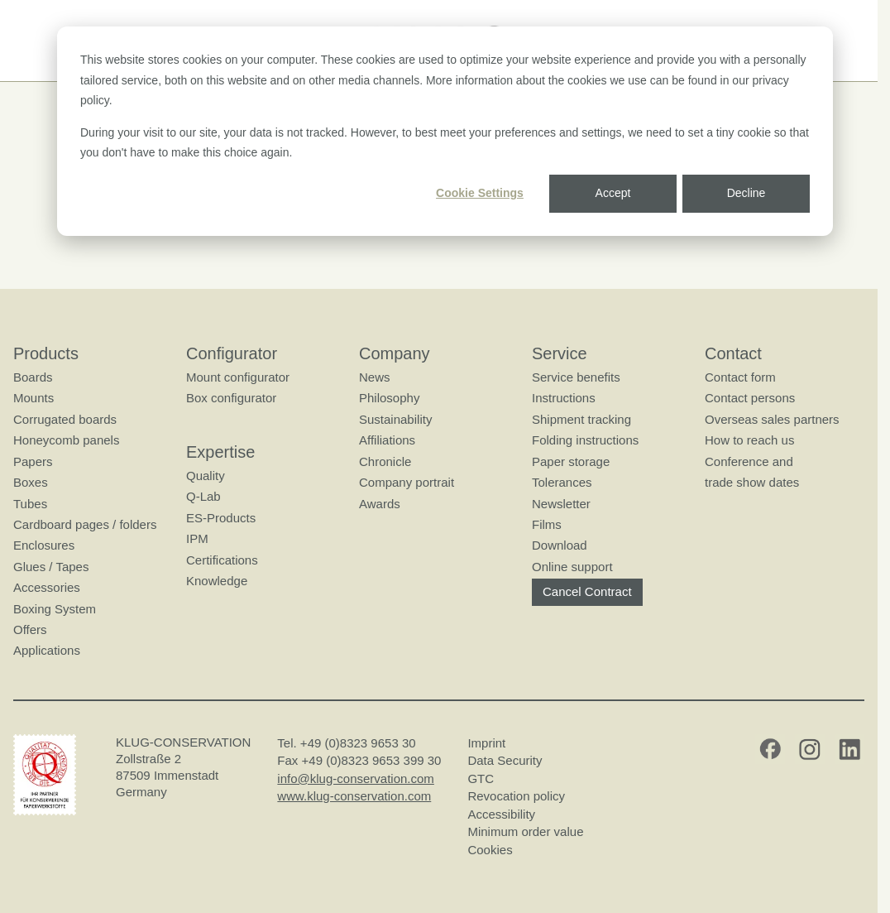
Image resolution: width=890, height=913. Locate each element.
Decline (746, 192)
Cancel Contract (587, 591)
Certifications (222, 559)
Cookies (489, 850)
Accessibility (501, 814)
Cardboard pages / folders (84, 524)
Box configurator (231, 398)
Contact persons (750, 398)
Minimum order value (528, 831)
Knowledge (216, 581)
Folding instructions (585, 440)
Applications (46, 650)
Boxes (30, 482)
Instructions (564, 398)
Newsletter (561, 503)
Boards (33, 377)
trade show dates (752, 482)
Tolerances (562, 482)
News (374, 377)
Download (559, 545)
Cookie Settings (480, 192)
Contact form (740, 377)
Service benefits (576, 377)
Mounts (33, 398)
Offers (30, 629)
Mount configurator (237, 377)
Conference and (749, 461)
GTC (480, 778)
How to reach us (749, 440)
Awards (379, 503)
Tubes (30, 503)
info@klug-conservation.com (355, 778)
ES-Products (221, 518)
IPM (197, 538)
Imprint (486, 743)
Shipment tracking (581, 419)
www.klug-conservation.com (354, 796)
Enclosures (43, 545)
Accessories (46, 587)
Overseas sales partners (772, 419)
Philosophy (389, 398)
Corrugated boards (65, 419)
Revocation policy (516, 796)
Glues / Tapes (51, 567)
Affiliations (387, 440)
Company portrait (406, 482)
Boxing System (54, 609)
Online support (572, 567)
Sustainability (395, 419)
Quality (205, 476)
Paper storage (571, 461)
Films (547, 524)
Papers (33, 461)
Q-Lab (203, 496)
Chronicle (385, 461)
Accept (613, 192)
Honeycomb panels (66, 440)
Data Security (504, 760)
